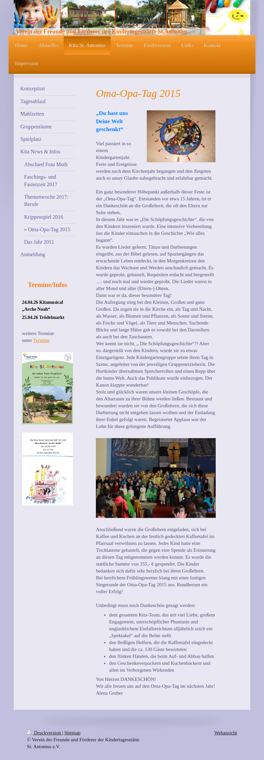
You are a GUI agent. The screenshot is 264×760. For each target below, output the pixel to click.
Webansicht (225, 732)
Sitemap (72, 732)
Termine (41, 340)
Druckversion (44, 732)
